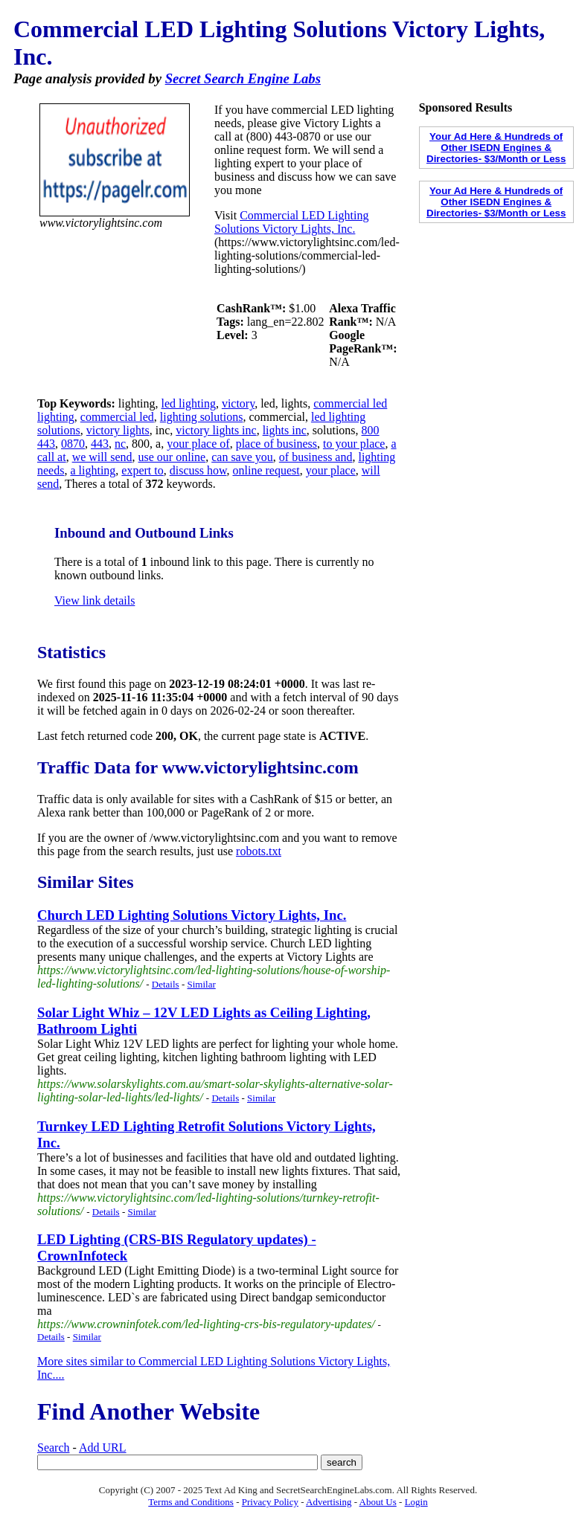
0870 (73, 443)
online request (266, 470)
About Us (378, 1501)
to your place (354, 443)
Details (165, 984)
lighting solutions (201, 416)
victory (238, 403)
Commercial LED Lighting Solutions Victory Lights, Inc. (291, 222)
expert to (142, 470)
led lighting (188, 403)
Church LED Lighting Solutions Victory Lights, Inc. (191, 915)
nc (120, 443)
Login (416, 1501)
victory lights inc (216, 430)
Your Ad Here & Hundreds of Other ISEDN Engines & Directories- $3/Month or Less (496, 147)
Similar (201, 984)
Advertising (328, 1501)
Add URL (103, 1447)
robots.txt (258, 851)
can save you (242, 457)
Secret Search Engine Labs (243, 78)
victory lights (118, 430)
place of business (276, 443)
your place (331, 470)
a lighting (92, 470)
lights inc (285, 430)
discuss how (198, 470)
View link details (94, 600)
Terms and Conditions (191, 1501)
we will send (102, 457)
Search (53, 1447)
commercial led (117, 416)
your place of (198, 443)
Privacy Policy (270, 1501)
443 (100, 443)
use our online (172, 457)
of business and (316, 457)
